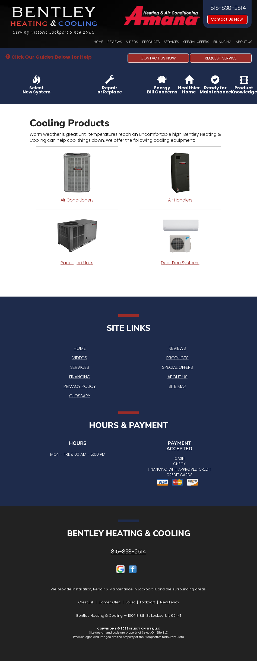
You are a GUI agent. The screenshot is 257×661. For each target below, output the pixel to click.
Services (171, 42)
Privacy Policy (80, 386)
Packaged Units (77, 240)
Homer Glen (109, 602)
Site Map (177, 386)
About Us (244, 42)
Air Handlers (180, 177)
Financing (222, 42)
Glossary (79, 396)
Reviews (114, 42)
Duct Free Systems (180, 240)
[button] (158, 58)
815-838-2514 (128, 551)
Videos (132, 42)
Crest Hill (86, 602)
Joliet (130, 602)
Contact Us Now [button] (227, 19)
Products (151, 42)
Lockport (147, 602)
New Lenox (169, 602)
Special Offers (196, 42)
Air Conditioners (77, 177)
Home (98, 42)
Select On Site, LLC (144, 628)
